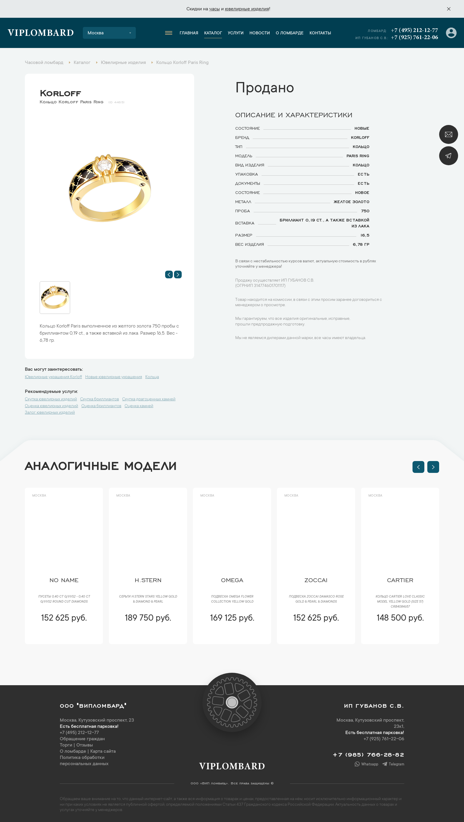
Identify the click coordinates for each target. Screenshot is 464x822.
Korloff (60, 91)
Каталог (213, 33)
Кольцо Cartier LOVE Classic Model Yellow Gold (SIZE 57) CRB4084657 (400, 602)
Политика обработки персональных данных (84, 761)
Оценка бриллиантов (101, 406)
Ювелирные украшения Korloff (53, 377)
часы (214, 9)
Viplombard (40, 33)
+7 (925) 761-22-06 (414, 38)
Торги (66, 745)
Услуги (236, 33)
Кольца (152, 377)
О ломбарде (290, 33)
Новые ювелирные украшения (113, 377)
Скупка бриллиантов (99, 399)
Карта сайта (103, 751)
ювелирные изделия (247, 9)
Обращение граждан (82, 739)
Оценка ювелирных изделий (51, 406)
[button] (169, 274)
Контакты (320, 33)
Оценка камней (139, 406)
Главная (189, 33)
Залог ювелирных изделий (50, 412)
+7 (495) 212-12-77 (414, 30)
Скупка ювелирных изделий (51, 399)
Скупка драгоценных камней (148, 399)
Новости (259, 33)
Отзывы (84, 745)
